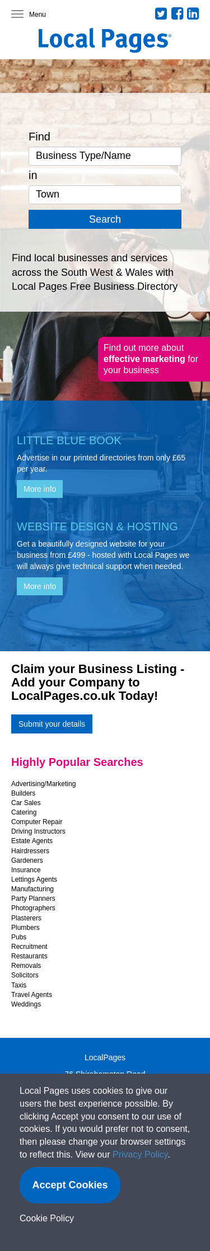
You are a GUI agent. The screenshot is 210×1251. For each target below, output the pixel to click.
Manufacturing (32, 889)
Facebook (177, 13)
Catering (23, 812)
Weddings (26, 1004)
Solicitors (25, 975)
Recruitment (29, 947)
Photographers (33, 908)
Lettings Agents (34, 879)
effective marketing (145, 359)
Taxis (18, 985)
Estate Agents (32, 841)
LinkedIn (193, 13)
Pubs (18, 937)
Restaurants (29, 956)
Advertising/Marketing (43, 784)
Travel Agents (31, 995)
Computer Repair (36, 822)
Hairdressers (30, 851)
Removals (26, 966)
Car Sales (26, 803)
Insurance (26, 870)
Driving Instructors (38, 831)
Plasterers (26, 918)
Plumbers (25, 928)
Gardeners (27, 860)
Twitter (161, 13)
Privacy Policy (140, 1154)
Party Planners (33, 898)
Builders (23, 793)
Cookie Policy (47, 1218)
